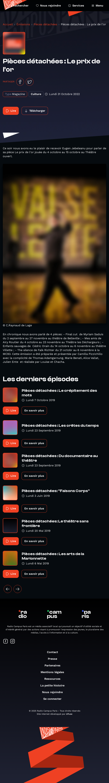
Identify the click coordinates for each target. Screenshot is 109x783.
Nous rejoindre (48, 5)
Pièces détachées (45, 24)
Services (76, 5)
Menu (97, 5)
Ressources (54, 678)
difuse (69, 714)
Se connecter (54, 698)
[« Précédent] (8, 589)
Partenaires (54, 665)
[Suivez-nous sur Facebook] (5, 641)
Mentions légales (54, 672)
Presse (54, 658)
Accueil (8, 24)
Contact (54, 652)
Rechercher (19, 5)
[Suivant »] (17, 589)
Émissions (23, 24)
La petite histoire (54, 685)
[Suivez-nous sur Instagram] (12, 641)
